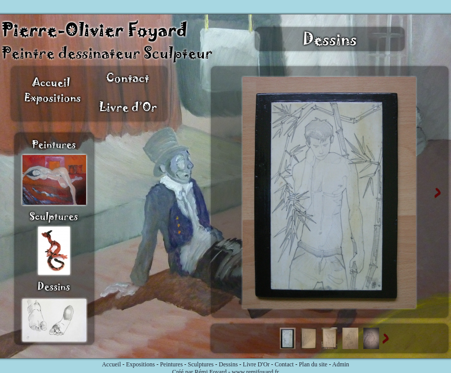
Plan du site (313, 364)
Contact (284, 364)
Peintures (171, 364)
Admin (340, 364)
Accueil (111, 364)
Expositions (140, 364)
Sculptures (201, 364)
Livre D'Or (256, 364)
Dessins (228, 364)
